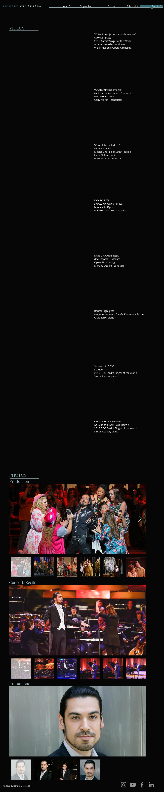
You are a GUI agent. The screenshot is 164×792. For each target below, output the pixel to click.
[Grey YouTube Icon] (132, 784)
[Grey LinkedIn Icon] (151, 784)
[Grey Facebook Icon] (142, 784)
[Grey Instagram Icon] (123, 784)
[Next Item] (140, 519)
